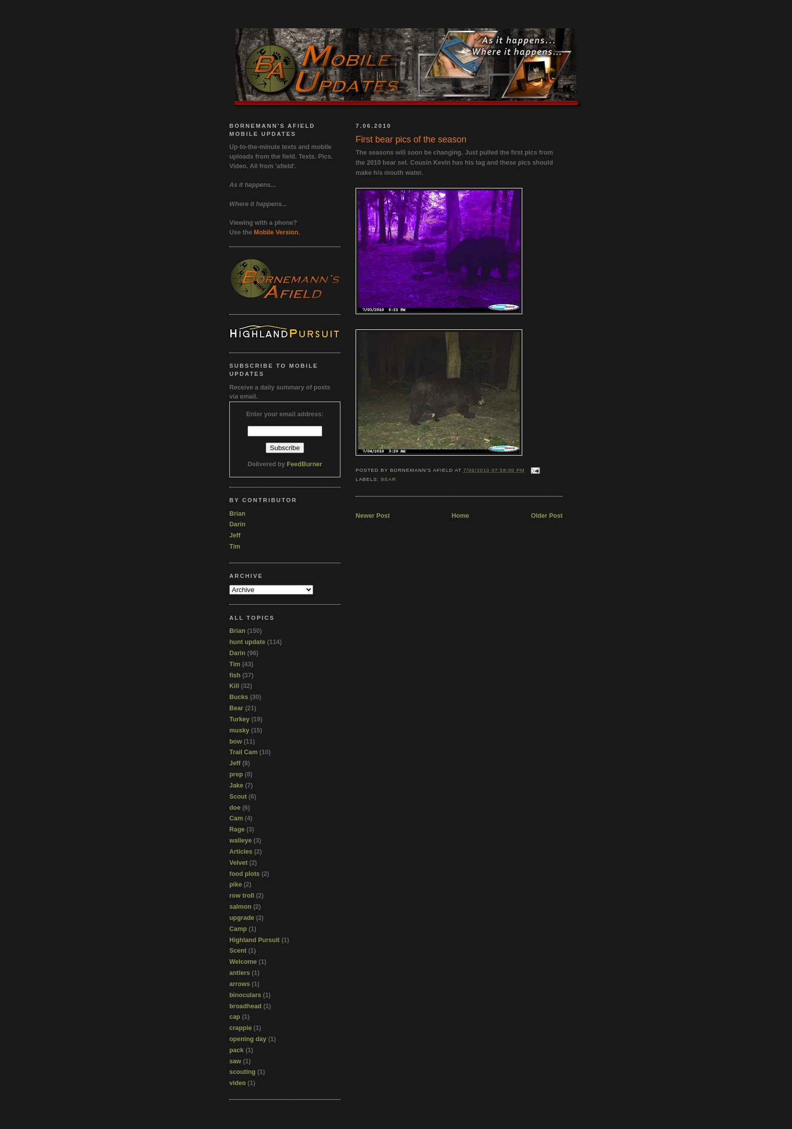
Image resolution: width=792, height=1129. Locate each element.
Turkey (239, 719)
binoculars (245, 995)
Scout (238, 796)
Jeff (234, 535)
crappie (240, 1028)
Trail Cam (243, 752)
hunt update (247, 642)
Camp (238, 928)
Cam (236, 818)
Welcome (243, 961)
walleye (240, 840)
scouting (242, 1071)
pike (235, 884)
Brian (237, 513)
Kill (234, 686)
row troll (241, 895)
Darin (237, 524)
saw (235, 1061)
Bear (388, 479)
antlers (239, 972)
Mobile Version (276, 232)
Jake (236, 785)
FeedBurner (304, 464)
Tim (234, 546)
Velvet (238, 862)
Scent (237, 950)
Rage (237, 829)
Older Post (547, 515)
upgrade (241, 917)
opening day (247, 1039)
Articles (241, 851)
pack (236, 1050)
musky (239, 730)
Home (460, 515)
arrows (239, 984)
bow (235, 741)
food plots (244, 873)
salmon (240, 906)
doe (234, 807)
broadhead (245, 1006)
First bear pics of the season (411, 139)
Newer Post (373, 515)
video (237, 1083)
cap (234, 1016)
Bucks (238, 697)
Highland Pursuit (254, 940)
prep (236, 774)
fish (234, 675)
